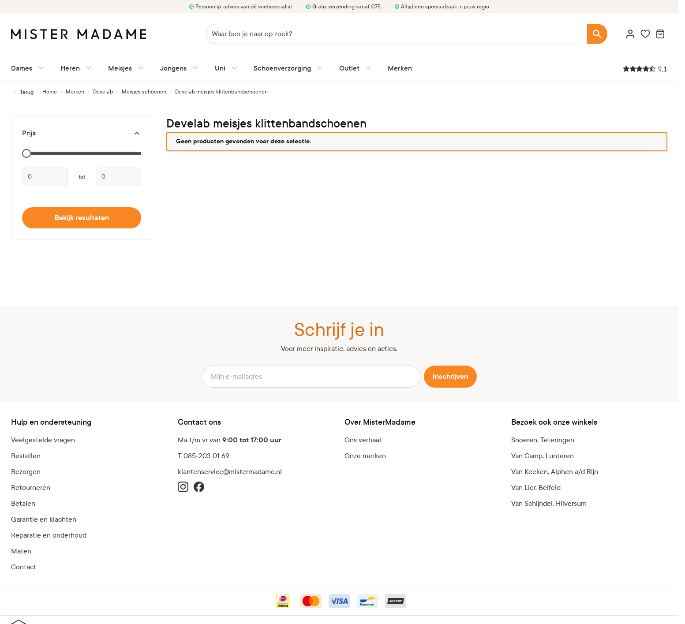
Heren (70, 68)
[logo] (78, 34)
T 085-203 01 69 (203, 456)
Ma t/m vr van (229, 440)
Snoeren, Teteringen (542, 440)
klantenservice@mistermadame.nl (230, 471)
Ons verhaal (362, 440)
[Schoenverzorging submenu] (318, 68)
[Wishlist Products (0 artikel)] (645, 34)
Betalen (23, 503)
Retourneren (30, 487)
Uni (220, 68)
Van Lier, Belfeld (536, 487)
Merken (400, 68)
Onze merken (365, 456)
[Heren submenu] (87, 68)
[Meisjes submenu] (139, 68)
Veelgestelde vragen (43, 440)
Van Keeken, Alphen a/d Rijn (554, 471)
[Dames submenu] (39, 68)
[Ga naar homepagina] (49, 91)
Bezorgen (26, 471)
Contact (23, 567)
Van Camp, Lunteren (542, 456)
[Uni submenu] (232, 68)
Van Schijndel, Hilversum (549, 503)
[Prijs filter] (81, 133)
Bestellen (26, 456)
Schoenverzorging (282, 68)
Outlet (349, 68)
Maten (21, 551)
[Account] (630, 34)
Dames (21, 68)
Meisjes (120, 68)
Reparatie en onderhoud (48, 535)
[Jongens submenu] (194, 68)
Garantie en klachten (43, 519)
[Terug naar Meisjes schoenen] (22, 92)
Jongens (173, 68)
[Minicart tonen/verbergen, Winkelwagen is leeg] (660, 34)
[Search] (597, 34)
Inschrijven (450, 376)
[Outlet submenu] (366, 68)
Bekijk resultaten (82, 218)
